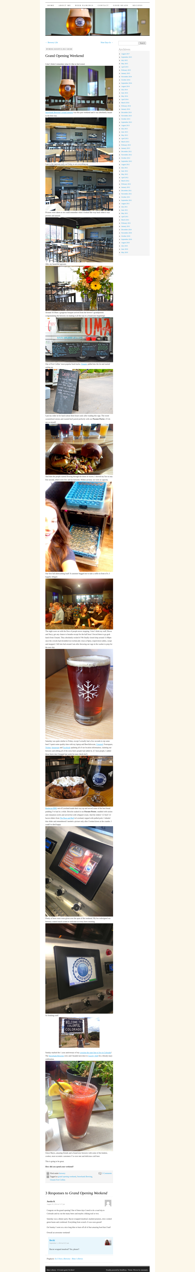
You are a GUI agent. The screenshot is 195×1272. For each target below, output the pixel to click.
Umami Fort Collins (57, 1180)
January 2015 (125, 73)
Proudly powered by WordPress (116, 1270)
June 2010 (124, 249)
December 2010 (126, 230)
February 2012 (126, 184)
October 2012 (125, 158)
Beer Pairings (84, 5)
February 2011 (126, 223)
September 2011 (126, 200)
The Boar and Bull (67, 818)
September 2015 (126, 57)
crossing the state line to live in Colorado (95, 1053)
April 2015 (124, 67)
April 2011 (124, 217)
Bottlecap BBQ (51, 808)
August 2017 (125, 54)
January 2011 (125, 226)
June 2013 (124, 132)
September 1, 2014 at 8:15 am (59, 1243)
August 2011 (125, 204)
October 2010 (125, 236)
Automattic (144, 1270)
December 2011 (126, 190)
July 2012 (124, 168)
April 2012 (124, 177)
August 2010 (125, 243)
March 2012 (125, 181)
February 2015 (126, 70)
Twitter (48, 748)
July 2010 (124, 246)
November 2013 (126, 116)
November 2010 (126, 233)
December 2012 (126, 151)
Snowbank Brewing (56, 1056)
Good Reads (120, 5)
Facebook (66, 748)
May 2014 (124, 96)
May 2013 (124, 135)
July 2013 (124, 129)
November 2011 (126, 194)
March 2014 (125, 103)
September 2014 (126, 83)
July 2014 (124, 90)
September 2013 (126, 122)
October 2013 (125, 119)
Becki (51, 49)
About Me (65, 5)
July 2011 (124, 207)
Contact (103, 5)
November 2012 (126, 155)
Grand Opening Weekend (64, 56)
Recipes (138, 5)
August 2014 (125, 86)
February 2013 (126, 145)
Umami (84, 364)
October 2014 (125, 80)
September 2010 (126, 239)
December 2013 (126, 112)
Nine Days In (107, 43)
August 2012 (125, 164)
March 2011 (125, 220)
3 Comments (107, 1173)
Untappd (99, 744)
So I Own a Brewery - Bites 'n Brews (69, 1259)
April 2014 (124, 99)
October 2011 (125, 197)
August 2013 (125, 125)
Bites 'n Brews (51, 1270)
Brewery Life (51, 43)
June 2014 (124, 93)
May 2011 (124, 213)
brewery (62, 1173)
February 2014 (126, 106)
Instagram (55, 748)
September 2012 (126, 161)
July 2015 (124, 60)
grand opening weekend (67, 1177)
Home (51, 5)
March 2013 (125, 142)
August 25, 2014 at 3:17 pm (56, 1204)
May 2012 (124, 174)
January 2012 (125, 187)
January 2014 (125, 109)
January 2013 (125, 148)
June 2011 (124, 210)
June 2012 (124, 171)
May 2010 (124, 252)
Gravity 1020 (93, 1056)
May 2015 (124, 64)
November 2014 (126, 77)
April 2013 (124, 138)
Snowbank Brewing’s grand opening (59, 112)
